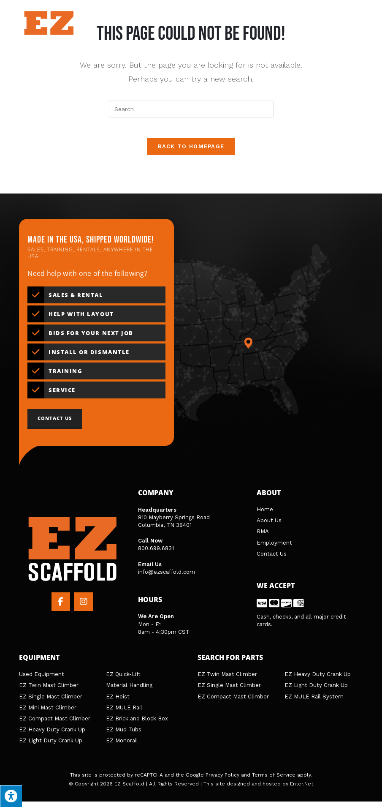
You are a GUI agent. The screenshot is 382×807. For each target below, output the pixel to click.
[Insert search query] (191, 109)
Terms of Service (273, 780)
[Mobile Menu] (329, 28)
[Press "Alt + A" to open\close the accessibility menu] (11, 796)
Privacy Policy (222, 780)
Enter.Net (301, 790)
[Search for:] (355, 28)
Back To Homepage (191, 152)
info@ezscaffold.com (166, 577)
